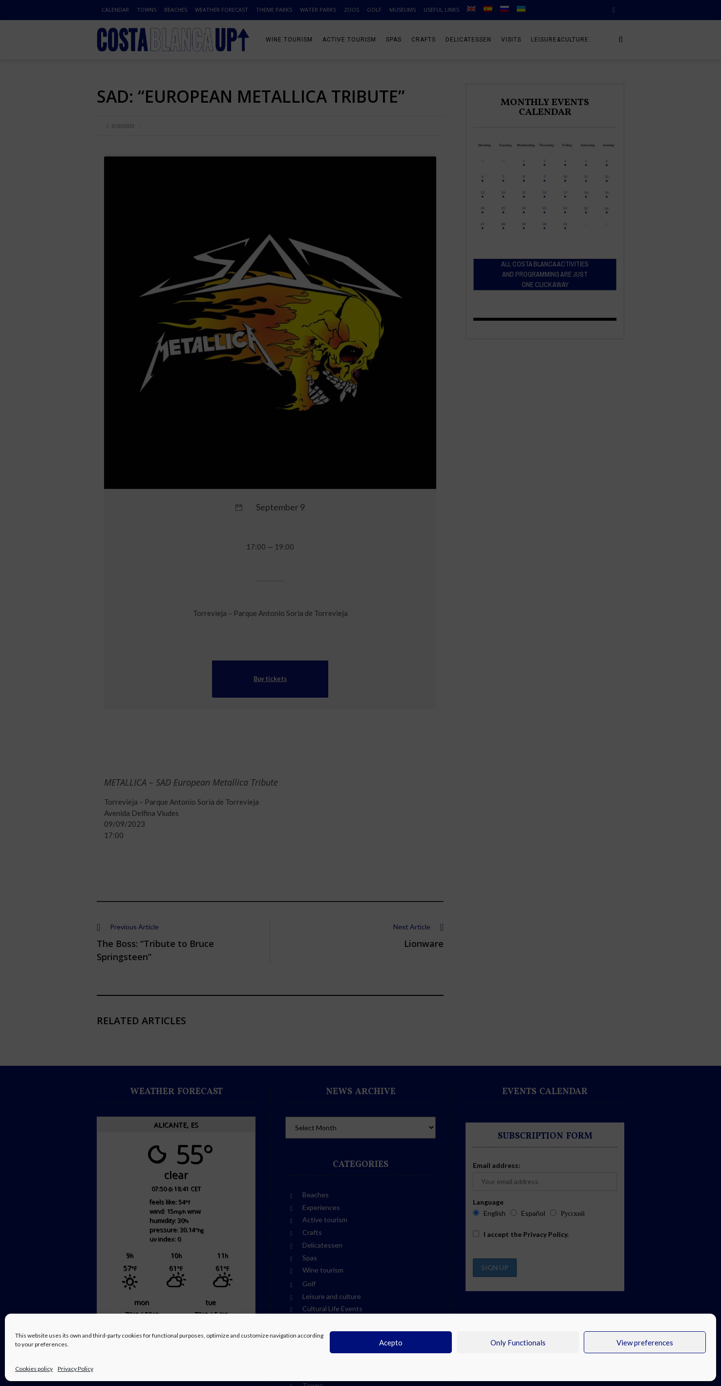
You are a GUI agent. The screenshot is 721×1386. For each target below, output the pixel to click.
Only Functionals (518, 1342)
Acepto (391, 1342)
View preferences (644, 1342)
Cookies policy (34, 1368)
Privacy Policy (75, 1368)
